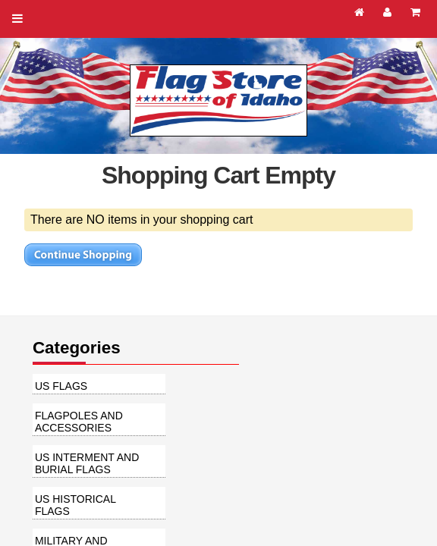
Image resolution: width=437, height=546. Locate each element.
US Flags (61, 386)
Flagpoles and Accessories (79, 422)
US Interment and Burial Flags (87, 463)
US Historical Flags (75, 505)
